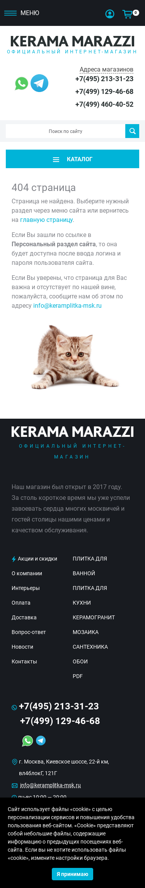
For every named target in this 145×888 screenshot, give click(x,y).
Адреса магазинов (106, 69)
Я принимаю (72, 874)
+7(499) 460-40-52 (104, 104)
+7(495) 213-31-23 (104, 79)
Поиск (132, 131)
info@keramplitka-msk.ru (67, 305)
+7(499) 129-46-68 (104, 91)
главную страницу (46, 219)
